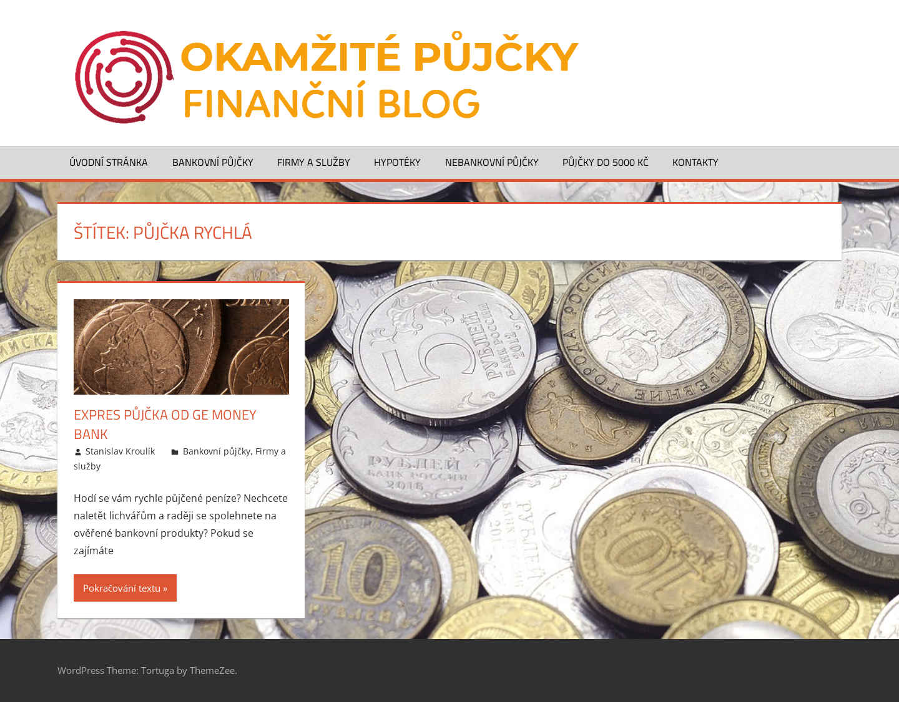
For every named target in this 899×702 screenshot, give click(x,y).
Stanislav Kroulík (120, 451)
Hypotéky (397, 162)
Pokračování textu (121, 588)
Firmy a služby (313, 162)
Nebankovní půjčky (492, 162)
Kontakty (695, 162)
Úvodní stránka (108, 162)
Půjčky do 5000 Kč (605, 162)
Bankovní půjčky (212, 162)
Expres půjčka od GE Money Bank (165, 424)
